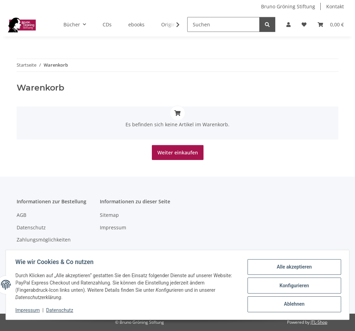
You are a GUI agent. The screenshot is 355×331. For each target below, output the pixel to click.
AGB (21, 215)
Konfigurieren (292, 285)
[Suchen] (223, 24)
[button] (288, 24)
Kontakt (335, 6)
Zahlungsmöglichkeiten (44, 239)
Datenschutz (61, 310)
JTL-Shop (319, 322)
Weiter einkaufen (177, 152)
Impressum (29, 310)
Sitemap (109, 215)
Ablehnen (292, 303)
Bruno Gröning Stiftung (288, 6)
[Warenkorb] (330, 24)
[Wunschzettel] (304, 24)
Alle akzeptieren (292, 267)
